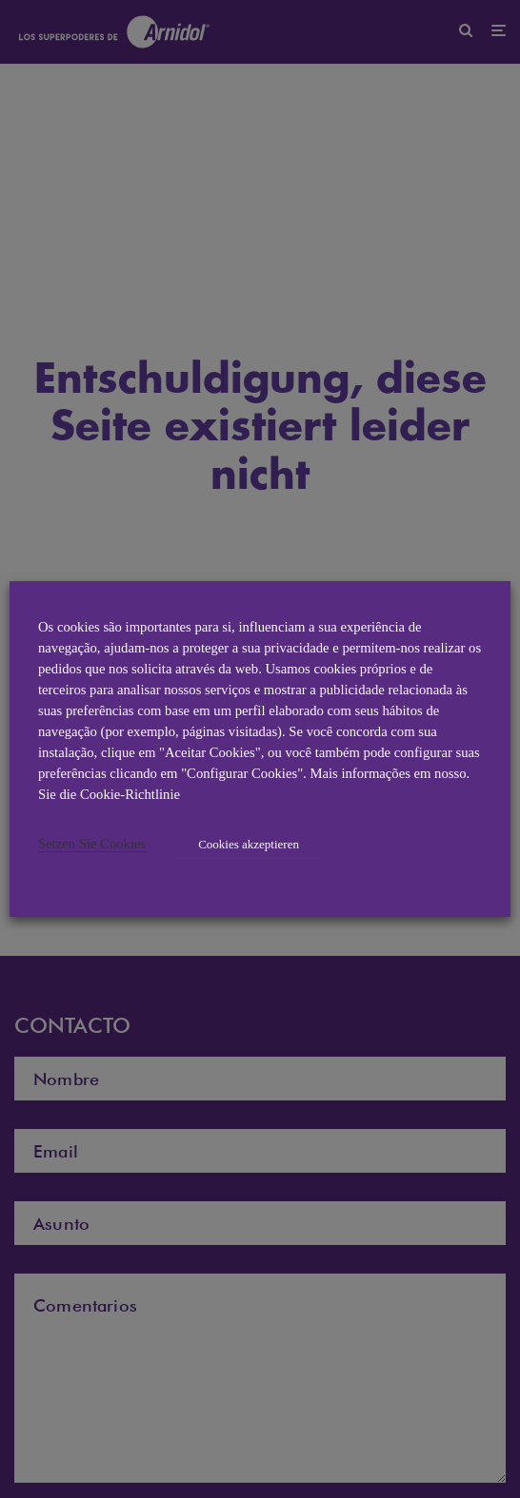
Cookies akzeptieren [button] (248, 844)
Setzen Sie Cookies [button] (92, 843)
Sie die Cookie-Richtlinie (109, 794)
